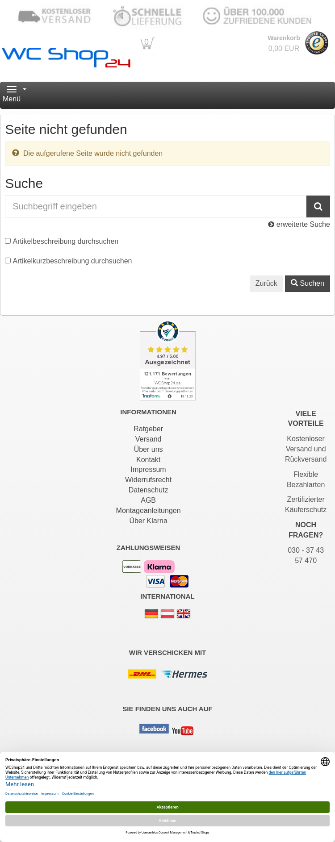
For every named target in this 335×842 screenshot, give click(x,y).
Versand (148, 439)
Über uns (148, 449)
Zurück (266, 283)
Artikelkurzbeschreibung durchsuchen (72, 261)
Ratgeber (148, 429)
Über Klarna (148, 521)
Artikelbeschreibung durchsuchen (66, 241)
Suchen (307, 283)
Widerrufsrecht (148, 480)
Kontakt (148, 459)
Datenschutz (148, 490)
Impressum (148, 469)
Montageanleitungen (148, 510)
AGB (148, 500)
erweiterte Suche (299, 224)
